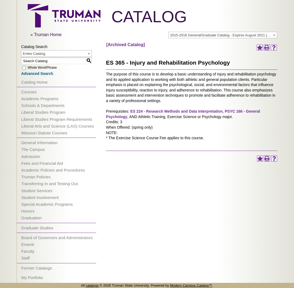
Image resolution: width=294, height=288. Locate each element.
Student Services (36, 190)
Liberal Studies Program (43, 112)
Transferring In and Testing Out (49, 183)
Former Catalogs (36, 268)
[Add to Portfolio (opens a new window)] (260, 47)
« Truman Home (46, 34)
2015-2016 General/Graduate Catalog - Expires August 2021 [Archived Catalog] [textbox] (223, 35)
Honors (28, 211)
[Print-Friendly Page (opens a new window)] (267, 47)
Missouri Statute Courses (44, 133)
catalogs (92, 285)
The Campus (33, 149)
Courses (29, 92)
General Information (39, 142)
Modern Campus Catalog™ (191, 285)
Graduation (31, 218)
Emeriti (27, 244)
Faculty (28, 251)
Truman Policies (36, 177)
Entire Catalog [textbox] (34, 54)
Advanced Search (37, 73)
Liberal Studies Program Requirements (56, 119)
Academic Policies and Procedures (53, 170)
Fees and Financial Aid (42, 163)
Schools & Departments (43, 105)
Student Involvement (40, 197)
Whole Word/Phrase (42, 67)
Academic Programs (39, 98)
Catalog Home (34, 82)
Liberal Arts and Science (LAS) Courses (57, 126)
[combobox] (222, 35)
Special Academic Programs (47, 204)
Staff (25, 258)
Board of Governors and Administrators (57, 237)
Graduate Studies (37, 228)
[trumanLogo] (64, 26)
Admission (30, 156)
